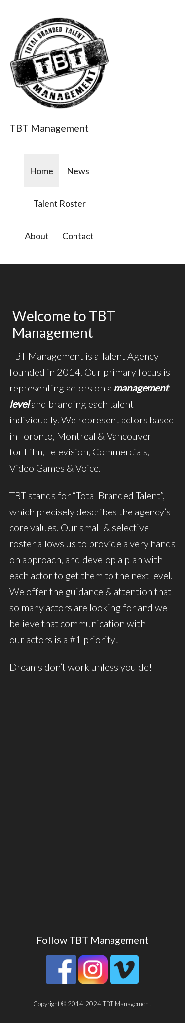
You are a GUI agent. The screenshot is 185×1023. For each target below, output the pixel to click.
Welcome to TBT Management (63, 324)
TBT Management (49, 128)
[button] (59, 63)
